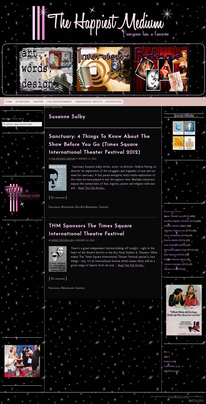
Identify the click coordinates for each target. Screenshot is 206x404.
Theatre (38, 102)
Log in (167, 356)
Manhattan (67, 206)
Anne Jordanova (172, 235)
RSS (186, 216)
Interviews (22, 102)
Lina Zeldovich (171, 245)
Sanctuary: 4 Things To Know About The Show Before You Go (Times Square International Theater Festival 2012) (99, 144)
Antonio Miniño (171, 225)
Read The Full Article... (91, 188)
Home (9, 102)
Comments (172, 366)
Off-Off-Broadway (86, 206)
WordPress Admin (196, 400)
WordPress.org (171, 371)
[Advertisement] (22, 154)
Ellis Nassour (170, 254)
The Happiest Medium (63, 159)
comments (58, 197)
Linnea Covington (173, 264)
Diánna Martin (171, 240)
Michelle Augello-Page (175, 249)
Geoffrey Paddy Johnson (176, 221)
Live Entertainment (59, 102)
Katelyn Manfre (171, 259)
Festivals (54, 206)
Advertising (114, 102)
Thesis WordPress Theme (178, 396)
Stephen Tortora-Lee (174, 230)
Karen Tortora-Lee (62, 240)
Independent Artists (89, 102)
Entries (170, 361)
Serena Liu (169, 269)
